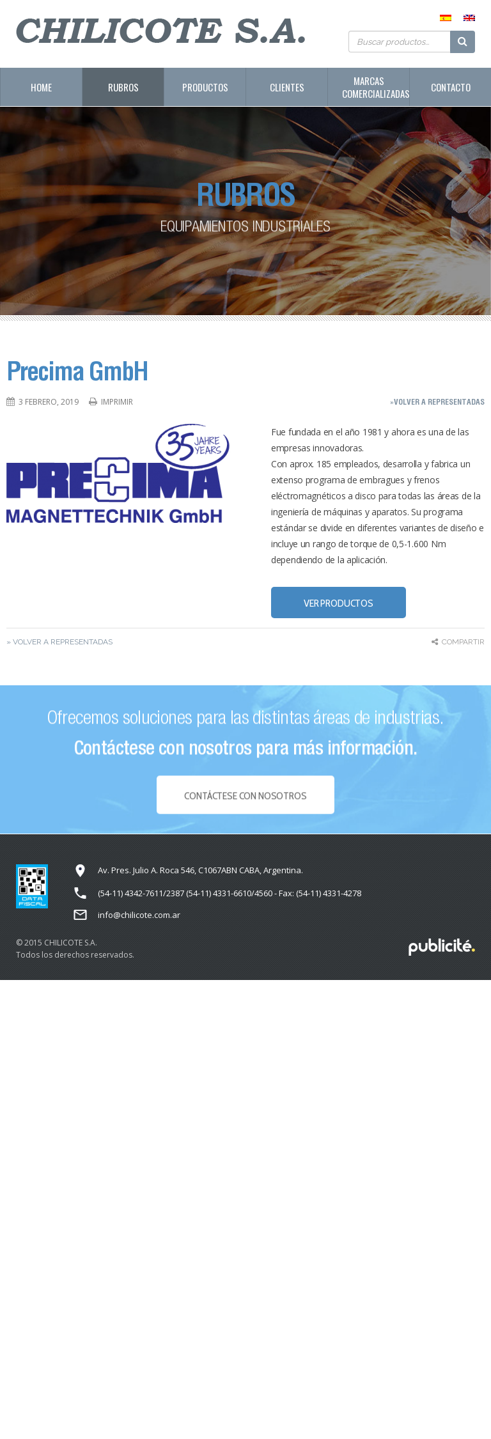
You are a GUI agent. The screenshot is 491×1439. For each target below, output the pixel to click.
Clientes (287, 87)
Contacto (451, 87)
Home (41, 87)
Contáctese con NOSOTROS (245, 801)
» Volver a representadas (59, 641)
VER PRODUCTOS (338, 603)
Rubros (123, 87)
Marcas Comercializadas (375, 87)
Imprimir (117, 401)
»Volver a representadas (437, 402)
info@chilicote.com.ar (139, 915)
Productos (205, 87)
